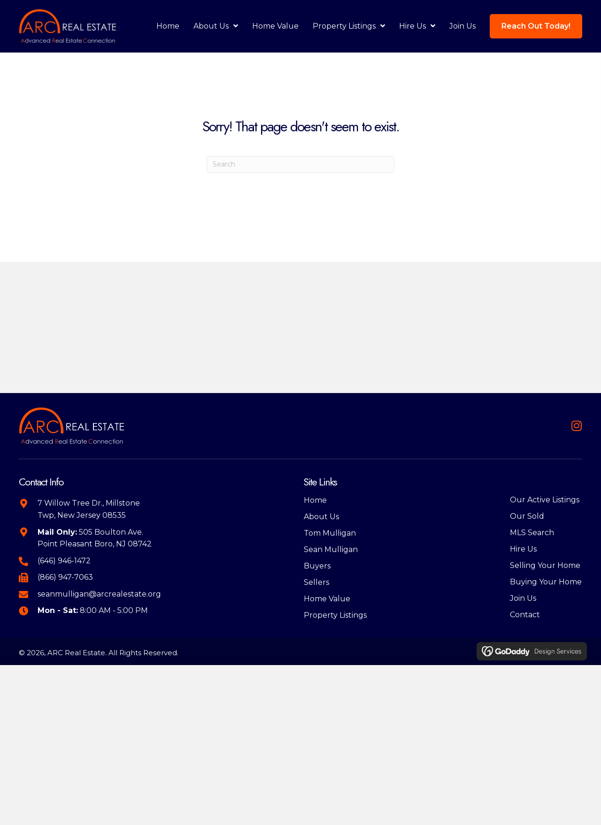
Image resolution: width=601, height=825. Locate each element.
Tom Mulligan (330, 533)
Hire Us (523, 549)
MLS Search (532, 532)
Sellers (316, 582)
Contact (525, 614)
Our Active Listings (544, 499)
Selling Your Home (545, 565)
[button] (576, 425)
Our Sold (527, 516)
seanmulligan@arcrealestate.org (99, 594)
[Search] (300, 164)
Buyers (317, 565)
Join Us (523, 598)
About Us (321, 516)
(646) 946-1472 (64, 560)
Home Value (327, 598)
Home (315, 500)
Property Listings (335, 615)
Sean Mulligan (331, 549)
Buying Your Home (546, 581)
